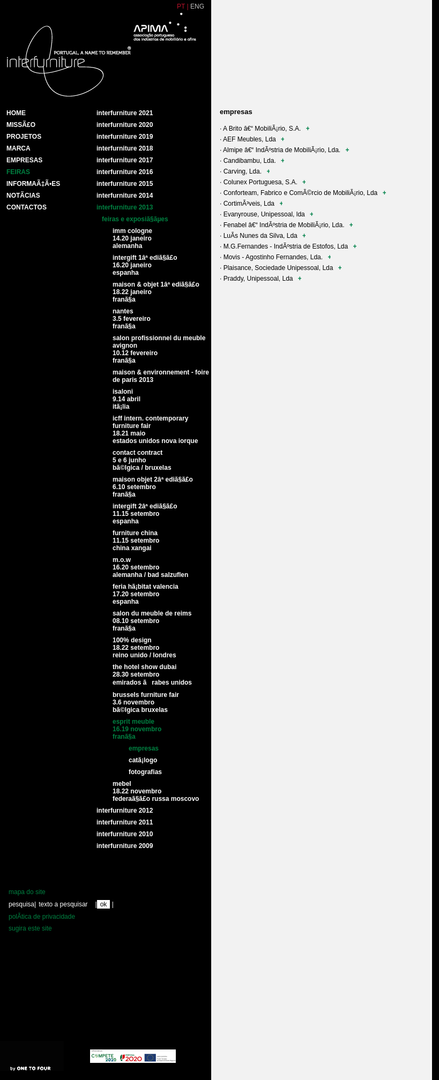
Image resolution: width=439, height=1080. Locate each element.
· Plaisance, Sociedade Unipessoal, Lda (280, 268)
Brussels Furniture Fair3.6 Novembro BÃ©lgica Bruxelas (146, 702)
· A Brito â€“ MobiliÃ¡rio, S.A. (264, 128)
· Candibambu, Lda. (252, 160)
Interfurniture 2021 (124, 113)
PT (181, 6)
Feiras (18, 172)
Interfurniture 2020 (124, 125)
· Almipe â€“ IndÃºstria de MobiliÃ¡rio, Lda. (284, 150)
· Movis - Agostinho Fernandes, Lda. (275, 257)
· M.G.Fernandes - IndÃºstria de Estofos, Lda (288, 246)
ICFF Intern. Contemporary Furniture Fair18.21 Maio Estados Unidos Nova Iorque (155, 430)
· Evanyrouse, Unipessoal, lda (266, 214)
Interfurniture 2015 (124, 184)
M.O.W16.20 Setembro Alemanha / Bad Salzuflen (150, 567)
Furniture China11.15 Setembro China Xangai (136, 540)
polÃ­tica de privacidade (42, 916)
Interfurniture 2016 (124, 172)
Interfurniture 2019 (124, 136)
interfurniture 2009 (124, 846)
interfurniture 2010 (124, 834)
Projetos (23, 136)
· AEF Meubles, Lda (252, 139)
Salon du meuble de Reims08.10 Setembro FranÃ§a (152, 621)
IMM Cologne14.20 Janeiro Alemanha (132, 238)
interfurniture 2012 (124, 810)
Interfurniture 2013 (124, 207)
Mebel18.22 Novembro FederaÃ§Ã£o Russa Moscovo (156, 791)
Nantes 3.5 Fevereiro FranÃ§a (132, 319)
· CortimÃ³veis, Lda (251, 203)
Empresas (24, 160)
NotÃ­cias (23, 195)
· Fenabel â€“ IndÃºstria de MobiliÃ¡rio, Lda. (286, 225)
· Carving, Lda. (245, 171)
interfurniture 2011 (124, 822)
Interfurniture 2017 (124, 160)
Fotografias (145, 772)
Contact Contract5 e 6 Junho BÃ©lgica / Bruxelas (142, 460)
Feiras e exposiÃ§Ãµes (135, 219)
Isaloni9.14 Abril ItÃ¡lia (126, 399)
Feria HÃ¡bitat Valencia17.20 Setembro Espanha (145, 594)
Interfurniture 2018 (124, 148)
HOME (16, 113)
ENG (197, 6)
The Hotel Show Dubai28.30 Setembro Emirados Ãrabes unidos (152, 674)
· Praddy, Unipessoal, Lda (260, 278)
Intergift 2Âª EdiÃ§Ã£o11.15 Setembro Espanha (145, 513)
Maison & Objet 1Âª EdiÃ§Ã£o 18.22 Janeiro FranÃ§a (156, 292)
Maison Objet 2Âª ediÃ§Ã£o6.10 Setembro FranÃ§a (153, 487)
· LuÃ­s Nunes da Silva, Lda (263, 235)
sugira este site (30, 928)
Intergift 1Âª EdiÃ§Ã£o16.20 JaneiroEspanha (145, 265)
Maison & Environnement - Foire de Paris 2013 (161, 376)
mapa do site (27, 892)
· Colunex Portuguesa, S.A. (263, 182)
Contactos (26, 207)
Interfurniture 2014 (124, 195)
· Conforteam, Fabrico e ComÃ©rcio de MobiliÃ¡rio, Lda (303, 193)
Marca (18, 148)
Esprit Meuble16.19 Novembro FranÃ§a (137, 729)
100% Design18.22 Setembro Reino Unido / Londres (144, 647)
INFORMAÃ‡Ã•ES (33, 184)
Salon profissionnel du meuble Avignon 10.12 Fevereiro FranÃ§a (159, 349)
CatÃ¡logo (143, 760)
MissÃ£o (20, 125)
